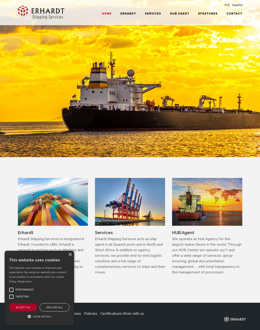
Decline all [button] (55, 307)
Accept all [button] (23, 307)
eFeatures (208, 13)
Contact (234, 13)
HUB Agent (179, 13)
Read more (25, 281)
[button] (39, 316)
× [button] (70, 255)
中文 (227, 5)
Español (237, 5)
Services (153, 13)
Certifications (111, 314)
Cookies (74, 314)
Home (107, 13)
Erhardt (128, 13)
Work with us (133, 314)
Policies (90, 314)
